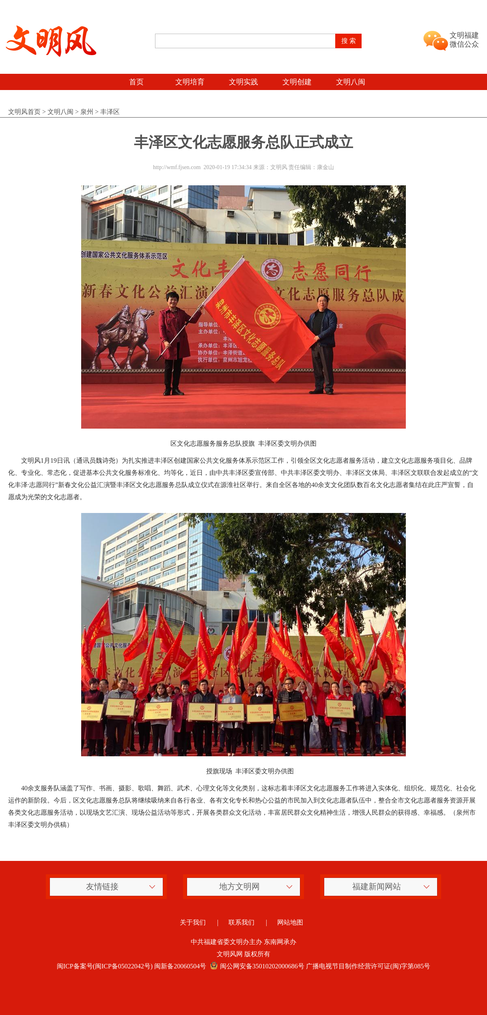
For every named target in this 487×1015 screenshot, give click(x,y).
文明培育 (190, 82)
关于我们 (193, 922)
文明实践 (243, 82)
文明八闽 (350, 82)
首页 (136, 82)
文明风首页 (24, 111)
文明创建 (297, 82)
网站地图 (290, 922)
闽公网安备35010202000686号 (256, 966)
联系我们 (241, 922)
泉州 (86, 111)
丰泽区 (110, 111)
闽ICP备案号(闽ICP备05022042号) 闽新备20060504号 (131, 966)
